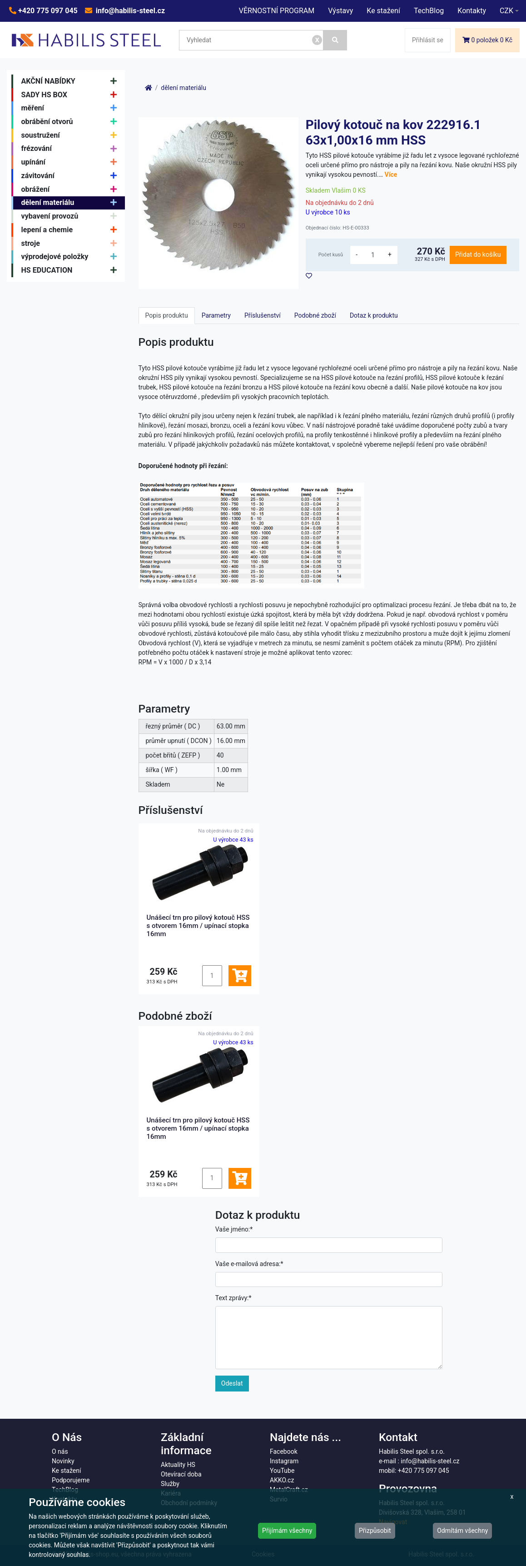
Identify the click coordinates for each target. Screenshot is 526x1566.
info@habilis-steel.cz (129, 10)
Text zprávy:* (233, 1298)
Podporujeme (70, 1480)
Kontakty (471, 10)
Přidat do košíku (478, 254)
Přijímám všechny (287, 1530)
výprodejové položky (71, 257)
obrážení (71, 189)
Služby (170, 1483)
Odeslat (232, 1383)
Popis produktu (166, 315)
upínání (71, 162)
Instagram (284, 1461)
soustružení (71, 135)
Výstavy (340, 10)
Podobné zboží (315, 315)
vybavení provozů (71, 216)
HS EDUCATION (71, 270)
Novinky (63, 1461)
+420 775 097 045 (47, 10)
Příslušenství (262, 315)
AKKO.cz (282, 1480)
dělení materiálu (71, 203)
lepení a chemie (71, 230)
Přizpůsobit (375, 1530)
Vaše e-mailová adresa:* (249, 1263)
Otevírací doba (181, 1474)
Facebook (284, 1451)
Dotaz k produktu (374, 315)
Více (391, 174)
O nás (60, 1451)
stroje (71, 243)
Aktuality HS (178, 1464)
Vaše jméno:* (234, 1229)
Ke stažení (383, 10)
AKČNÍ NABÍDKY (71, 81)
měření (71, 108)
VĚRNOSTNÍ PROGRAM (276, 10)
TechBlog (429, 10)
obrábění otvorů (71, 122)
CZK (506, 10)
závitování (71, 176)
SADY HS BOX (71, 95)
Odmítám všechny (462, 1530)
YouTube (282, 1470)
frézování (71, 149)
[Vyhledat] (335, 40)
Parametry (216, 315)
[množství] (372, 255)
